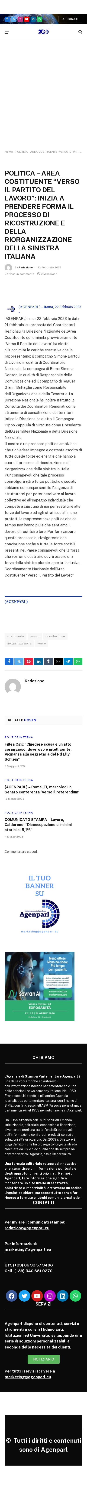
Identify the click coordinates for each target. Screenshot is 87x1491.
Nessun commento (19, 274)
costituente (15, 636)
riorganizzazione (19, 643)
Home (9, 151)
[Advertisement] (43, 98)
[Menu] (7, 32)
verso (41, 643)
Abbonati (70, 19)
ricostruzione (55, 636)
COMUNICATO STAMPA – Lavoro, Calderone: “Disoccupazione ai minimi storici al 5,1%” (38, 824)
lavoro (34, 636)
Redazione (26, 267)
